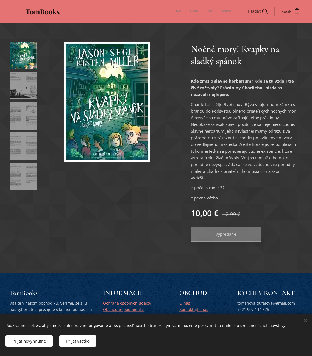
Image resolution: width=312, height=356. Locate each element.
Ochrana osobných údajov (127, 303)
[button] (257, 11)
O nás (184, 303)
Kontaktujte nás (193, 309)
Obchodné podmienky (123, 309)
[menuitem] (206, 11)
